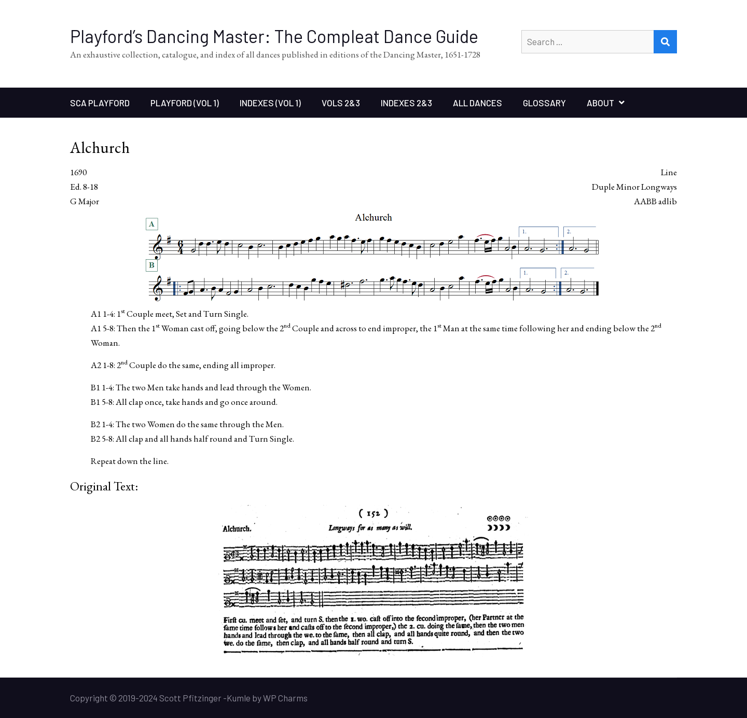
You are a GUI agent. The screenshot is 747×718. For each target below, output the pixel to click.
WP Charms (285, 698)
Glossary (544, 102)
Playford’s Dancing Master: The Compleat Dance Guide (274, 36)
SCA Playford (100, 102)
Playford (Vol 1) (184, 102)
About (600, 102)
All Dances (477, 102)
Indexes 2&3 (406, 102)
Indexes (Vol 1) (270, 102)
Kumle (239, 698)
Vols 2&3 (341, 102)
